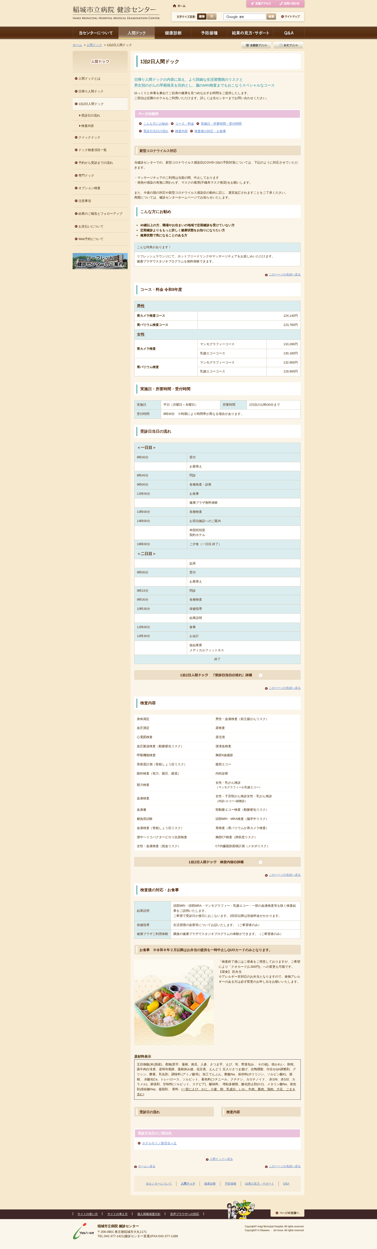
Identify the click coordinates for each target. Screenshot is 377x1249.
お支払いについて (91, 226)
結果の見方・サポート (250, 33)
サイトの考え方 (117, 1214)
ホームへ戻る (146, 1166)
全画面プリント (256, 45)
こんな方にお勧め (155, 123)
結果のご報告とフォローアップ (100, 213)
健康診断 (173, 33)
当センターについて (96, 33)
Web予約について (91, 239)
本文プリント (287, 45)
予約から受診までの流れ (95, 163)
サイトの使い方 (87, 1214)
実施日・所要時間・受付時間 (221, 123)
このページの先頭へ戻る (285, 274)
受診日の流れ (150, 1112)
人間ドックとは (89, 78)
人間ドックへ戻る (221, 1159)
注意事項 (84, 201)
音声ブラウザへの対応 (184, 1214)
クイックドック (89, 137)
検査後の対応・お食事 (210, 131)
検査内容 (181, 131)
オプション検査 (89, 188)
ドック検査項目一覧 (92, 150)
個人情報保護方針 (149, 1214)
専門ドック (86, 175)
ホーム (77, 45)
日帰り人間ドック (91, 91)
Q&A (286, 1183)
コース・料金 (184, 123)
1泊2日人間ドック (91, 104)
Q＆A (288, 33)
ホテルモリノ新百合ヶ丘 (159, 1143)
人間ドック (137, 33)
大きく (211, 16)
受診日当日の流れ (155, 131)
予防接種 (209, 33)
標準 (202, 16)
